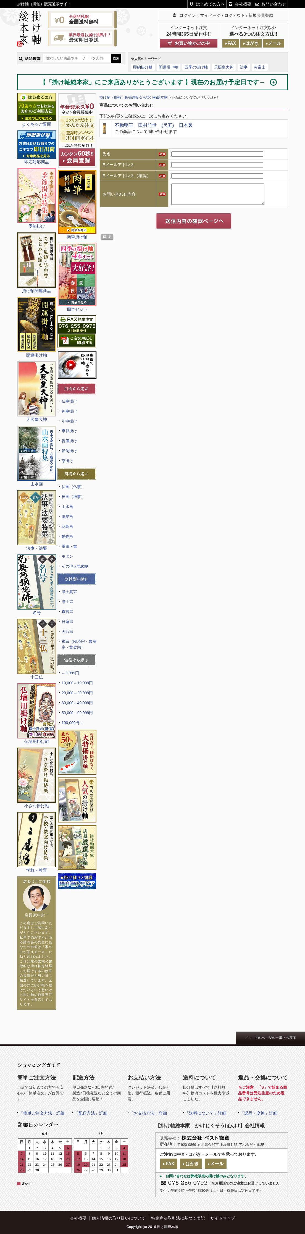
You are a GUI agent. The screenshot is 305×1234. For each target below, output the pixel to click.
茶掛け (67, 461)
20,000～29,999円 (77, 693)
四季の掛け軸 (196, 67)
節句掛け (69, 451)
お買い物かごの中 (192, 43)
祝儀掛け (69, 441)
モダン (67, 556)
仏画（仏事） (73, 486)
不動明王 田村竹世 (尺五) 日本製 (154, 125)
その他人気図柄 (75, 566)
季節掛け (69, 431)
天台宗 (67, 631)
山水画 (67, 506)
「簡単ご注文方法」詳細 (42, 1113)
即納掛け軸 (142, 67)
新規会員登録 (260, 15)
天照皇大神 (223, 67)
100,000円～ (72, 723)
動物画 (67, 536)
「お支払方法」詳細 (148, 1113)
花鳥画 (67, 526)
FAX (231, 43)
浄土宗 (67, 601)
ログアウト (234, 15)
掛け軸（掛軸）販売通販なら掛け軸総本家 (133, 97)
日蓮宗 (67, 621)
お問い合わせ (273, 4)
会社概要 (243, 4)
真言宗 (67, 611)
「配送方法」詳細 (90, 1113)
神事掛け (69, 411)
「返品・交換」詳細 (258, 1113)
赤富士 (259, 67)
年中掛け (69, 421)
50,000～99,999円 (77, 713)
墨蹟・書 (69, 546)
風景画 (67, 516)
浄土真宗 (69, 592)
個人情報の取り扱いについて (119, 1218)
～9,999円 (70, 673)
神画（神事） (73, 496)
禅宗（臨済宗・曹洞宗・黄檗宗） (79, 644)
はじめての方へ (210, 4)
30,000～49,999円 (77, 703)
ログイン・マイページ (200, 15)
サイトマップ (222, 1218)
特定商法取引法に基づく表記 (178, 1218)
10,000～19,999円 (77, 683)
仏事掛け (69, 401)
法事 (244, 67)
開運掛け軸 (168, 67)
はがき (252, 43)
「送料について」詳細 (205, 1113)
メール (274, 43)
